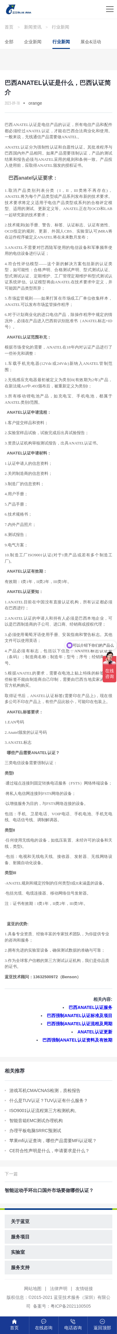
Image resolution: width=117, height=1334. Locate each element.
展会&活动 (90, 41)
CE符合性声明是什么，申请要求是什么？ (49, 1150)
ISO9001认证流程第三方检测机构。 (44, 1110)
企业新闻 (32, 41)
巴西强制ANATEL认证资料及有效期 (77, 1040)
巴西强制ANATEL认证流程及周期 (79, 1023)
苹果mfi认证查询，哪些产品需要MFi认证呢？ (53, 1140)
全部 (9, 41)
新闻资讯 (32, 26)
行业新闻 (60, 26)
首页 (9, 26)
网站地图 (32, 1288)
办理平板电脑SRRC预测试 (35, 1130)
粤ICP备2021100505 (71, 1306)
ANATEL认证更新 (94, 1031)
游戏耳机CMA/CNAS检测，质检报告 (44, 1090)
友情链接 (84, 1288)
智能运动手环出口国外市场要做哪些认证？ (49, 1190)
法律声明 (58, 1288)
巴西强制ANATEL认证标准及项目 (79, 1015)
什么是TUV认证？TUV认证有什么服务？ (48, 1100)
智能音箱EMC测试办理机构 (36, 1120)
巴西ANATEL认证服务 (90, 1007)
